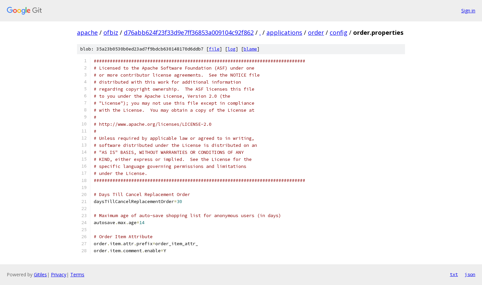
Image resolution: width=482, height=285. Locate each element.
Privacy (58, 274)
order (316, 32)
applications (284, 32)
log (232, 49)
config (338, 32)
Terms (77, 274)
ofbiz (110, 32)
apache (87, 32)
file (214, 49)
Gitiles (40, 274)
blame (250, 49)
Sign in (468, 10)
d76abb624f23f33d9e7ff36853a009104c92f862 (189, 32)
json (470, 274)
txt (454, 274)
